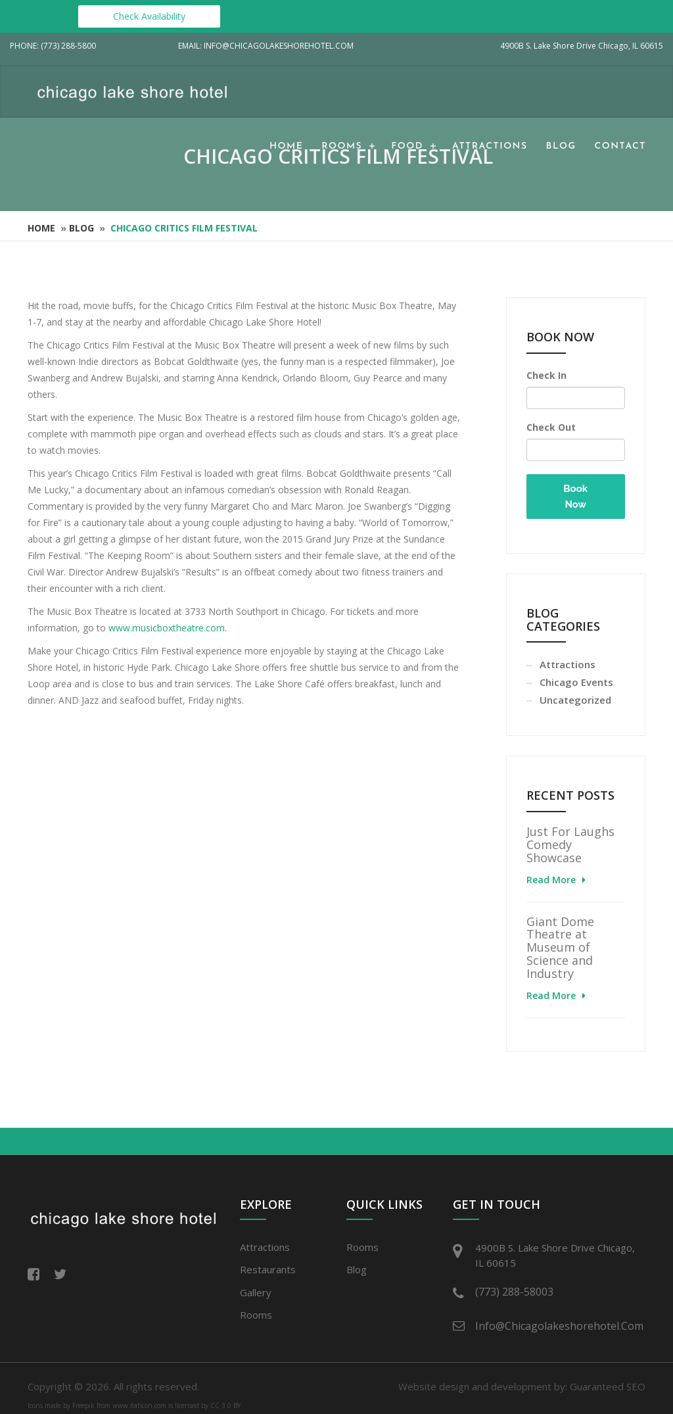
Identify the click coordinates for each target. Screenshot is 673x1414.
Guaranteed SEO (607, 1386)
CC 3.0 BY (225, 1405)
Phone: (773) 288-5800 (53, 45)
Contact (620, 146)
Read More (551, 879)
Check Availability (149, 16)
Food (407, 146)
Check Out (551, 427)
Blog (561, 146)
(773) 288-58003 (514, 1291)
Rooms (341, 146)
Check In (546, 375)
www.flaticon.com (139, 1405)
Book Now (575, 496)
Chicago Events (576, 682)
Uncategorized (575, 699)
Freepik (83, 1405)
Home (286, 146)
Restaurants (268, 1269)
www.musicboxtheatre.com (166, 628)
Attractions (490, 146)
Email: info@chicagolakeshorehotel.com (266, 45)
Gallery (255, 1292)
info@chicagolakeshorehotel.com (556, 1326)
